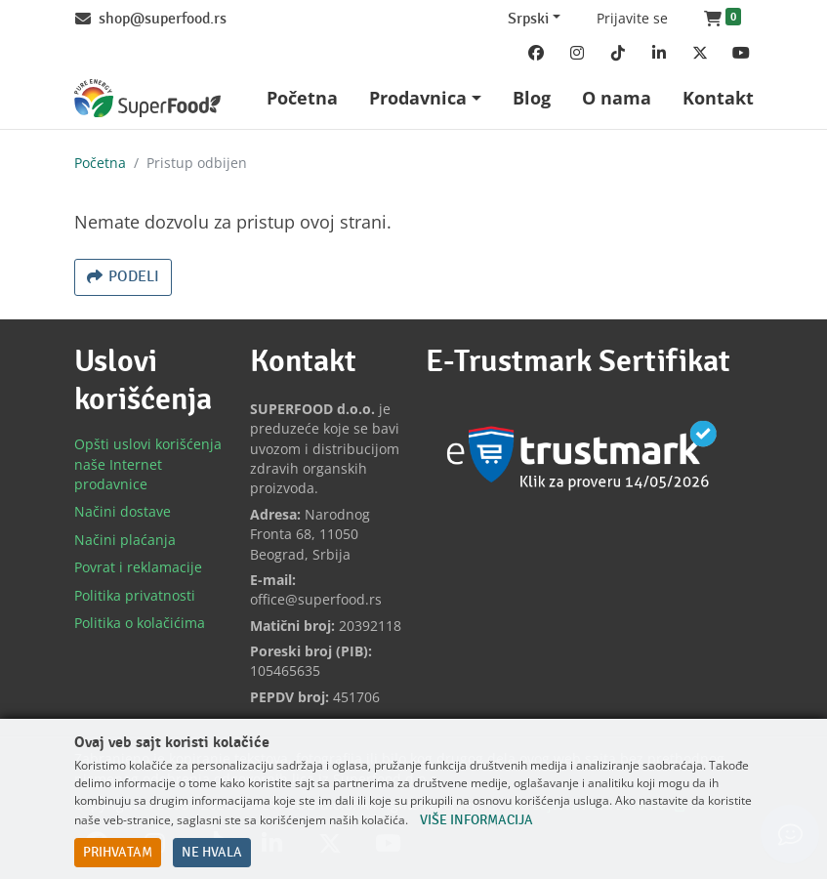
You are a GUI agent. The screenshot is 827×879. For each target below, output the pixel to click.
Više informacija (476, 820)
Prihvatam (117, 852)
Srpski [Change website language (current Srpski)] (528, 19)
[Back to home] (147, 98)
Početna (100, 162)
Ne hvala (212, 852)
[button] (722, 19)
